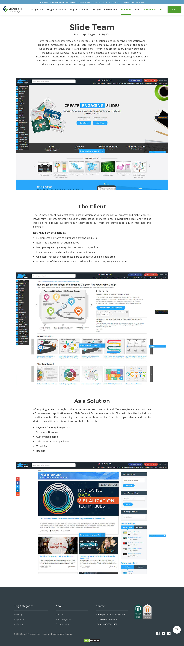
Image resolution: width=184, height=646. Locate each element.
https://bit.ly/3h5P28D (135, 2)
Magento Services (56, 9)
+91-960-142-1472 (154, 9)
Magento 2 (37, 9)
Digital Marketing (79, 9)
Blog (137, 9)
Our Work (126, 9)
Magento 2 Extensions (105, 9)
